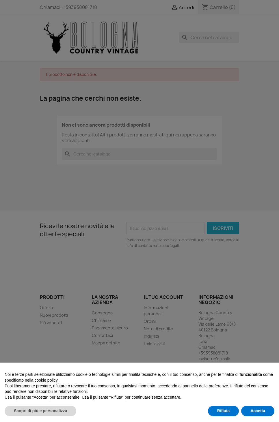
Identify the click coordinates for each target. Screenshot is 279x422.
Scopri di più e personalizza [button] (40, 410)
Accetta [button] (257, 410)
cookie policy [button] (46, 380)
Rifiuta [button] (223, 410)
